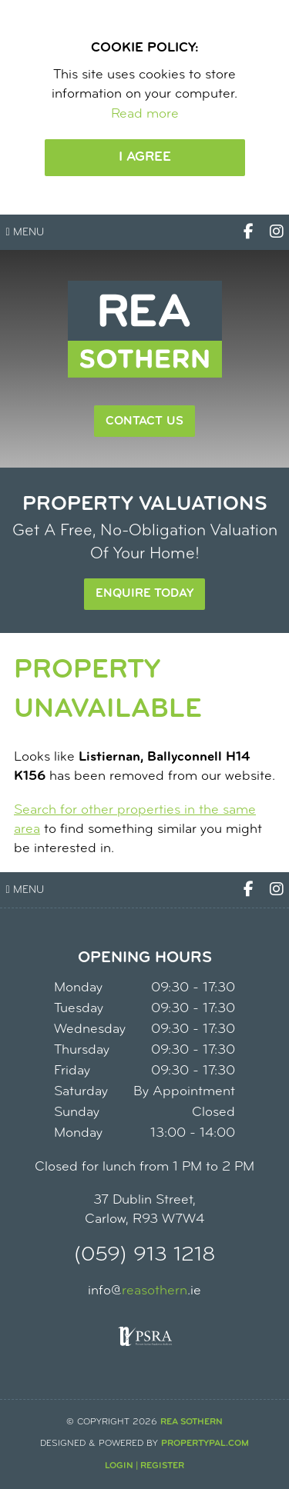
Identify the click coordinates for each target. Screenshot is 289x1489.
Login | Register (144, 1466)
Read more (145, 114)
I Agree (145, 157)
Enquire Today (144, 594)
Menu (25, 232)
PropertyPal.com (205, 1443)
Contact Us (144, 421)
